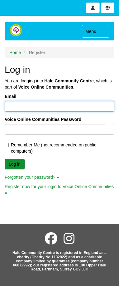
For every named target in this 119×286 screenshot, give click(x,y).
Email (10, 96)
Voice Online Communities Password (43, 119)
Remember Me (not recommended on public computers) (50, 148)
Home (15, 52)
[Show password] (109, 129)
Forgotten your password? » (32, 177)
